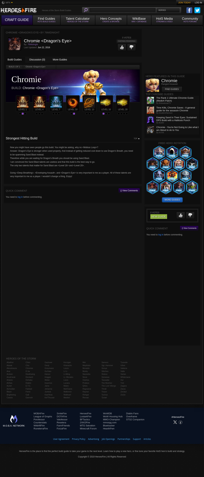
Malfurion (68, 392)
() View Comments (129, 190)
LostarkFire (85, 416)
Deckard (29, 377)
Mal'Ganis (68, 389)
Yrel (122, 383)
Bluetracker (109, 425)
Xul (122, 380)
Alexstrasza (12, 368)
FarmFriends (63, 425)
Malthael (67, 395)
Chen (28, 362)
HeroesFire (85, 413)
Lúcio (66, 380)
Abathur (10, 362)
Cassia (10, 397)
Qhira (85, 386)
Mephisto (87, 365)
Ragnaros (87, 389)
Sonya (104, 368)
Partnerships (124, 439)
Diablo (28, 383)
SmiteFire (62, 413)
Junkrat (48, 392)
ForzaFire (62, 428)
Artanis (10, 380)
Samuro (105, 362)
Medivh (67, 397)
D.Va (28, 371)
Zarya (123, 389)
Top (135, 139)
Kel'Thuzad (49, 397)
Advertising (93, 439)
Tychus (105, 395)
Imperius (48, 383)
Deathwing (30, 374)
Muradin (86, 368)
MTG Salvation (87, 425)
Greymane (49, 368)
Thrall (104, 389)
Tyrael (104, 397)
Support (137, 439)
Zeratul (124, 392)
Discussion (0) (37, 59)
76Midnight (33, 44)
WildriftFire (39, 425)
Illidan (47, 380)
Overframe (131, 416)
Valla (123, 371)
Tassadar (106, 380)
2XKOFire (85, 422)
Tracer (104, 392)
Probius (86, 383)
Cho (27, 365)
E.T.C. (28, 386)
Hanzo (47, 374)
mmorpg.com (109, 422)
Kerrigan (67, 362)
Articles (147, 439)
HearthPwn (108, 428)
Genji (47, 365)
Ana (8, 371)
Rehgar (86, 395)
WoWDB (107, 413)
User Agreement (61, 439)
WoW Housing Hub (113, 416)
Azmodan (11, 389)
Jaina (47, 386)
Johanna (48, 389)
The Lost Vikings (109, 386)
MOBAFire (39, 413)
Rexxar (86, 397)
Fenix (28, 392)
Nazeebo (86, 374)
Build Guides (15, 59)
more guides (172, 200)
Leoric (66, 368)
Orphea (86, 380)
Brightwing (11, 395)
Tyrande (124, 362)
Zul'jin (123, 395)
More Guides (60, 59)
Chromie (29, 368)
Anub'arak (11, 377)
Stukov (105, 374)
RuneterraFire (41, 428)
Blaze (9, 392)
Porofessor (39, 419)
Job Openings (108, 439)
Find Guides (172, 89)
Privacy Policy (78, 439)
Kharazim (68, 365)
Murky (85, 371)
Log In (198, 2)
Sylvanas (106, 377)
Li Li (65, 371)
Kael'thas (49, 395)
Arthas (9, 383)
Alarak (9, 365)
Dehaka (29, 380)
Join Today (184, 2)
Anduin (10, 374)
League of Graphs (43, 416)
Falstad (29, 389)
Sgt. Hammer (107, 365)
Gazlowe (48, 362)
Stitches (105, 371)
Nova (85, 377)
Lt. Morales (68, 377)
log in (20, 197)
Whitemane (125, 377)
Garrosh (29, 397)
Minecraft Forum (88, 428)
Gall (27, 395)
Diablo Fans (132, 413)
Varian (123, 374)
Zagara (124, 386)
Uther (123, 365)
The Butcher (107, 383)
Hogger (48, 377)
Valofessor (62, 419)
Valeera (124, 368)
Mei (84, 362)
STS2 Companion (135, 419)
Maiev (66, 386)
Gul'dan (48, 371)
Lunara (67, 383)
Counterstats (40, 422)
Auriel (9, 386)
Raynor (86, 392)
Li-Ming (67, 374)
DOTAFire (62, 416)
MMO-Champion (111, 419)
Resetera (61, 422)
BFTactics (85, 419)
